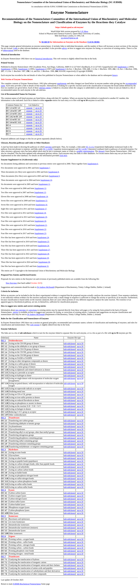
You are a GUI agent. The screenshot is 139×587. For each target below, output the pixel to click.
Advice (15, 312)
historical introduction (43, 59)
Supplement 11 (44, 184)
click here (63, 156)
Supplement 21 (41, 225)
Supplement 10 (46, 180)
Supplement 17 (41, 209)
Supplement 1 (122, 67)
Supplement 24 (43, 237)
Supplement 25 (43, 242)
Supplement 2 (6, 69)
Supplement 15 (41, 201)
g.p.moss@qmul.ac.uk (69, 38)
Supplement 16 (41, 205)
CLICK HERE (93, 42)
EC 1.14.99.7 (48, 149)
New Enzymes (11, 283)
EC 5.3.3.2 (90, 147)
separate (29, 108)
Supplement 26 (43, 246)
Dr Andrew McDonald (45, 287)
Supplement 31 (43, 266)
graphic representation (85, 151)
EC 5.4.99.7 (83, 149)
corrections (32, 310)
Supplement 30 (44, 262)
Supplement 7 (44, 168)
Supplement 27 (44, 250)
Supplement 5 (60, 69)
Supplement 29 (43, 258)
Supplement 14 (42, 197)
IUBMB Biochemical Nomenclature (27, 584)
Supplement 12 (40, 188)
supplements (62, 83)
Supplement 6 (92, 164)
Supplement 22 (40, 229)
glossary (101, 151)
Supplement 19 (41, 217)
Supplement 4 (40, 69)
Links (15, 48)
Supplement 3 (23, 69)
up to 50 (38, 108)
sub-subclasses (69, 343)
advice (64, 48)
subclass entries (45, 88)
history (114, 75)
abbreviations (8, 50)
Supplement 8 (53, 172)
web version (35, 325)
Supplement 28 (43, 254)
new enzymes (20, 310)
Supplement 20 (40, 221)
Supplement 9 (54, 176)
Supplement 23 (40, 233)
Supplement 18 (40, 213)
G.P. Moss (84, 31)
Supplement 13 (40, 192)
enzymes (48, 147)
